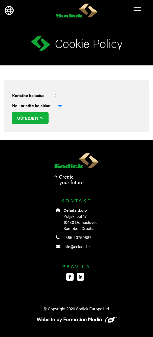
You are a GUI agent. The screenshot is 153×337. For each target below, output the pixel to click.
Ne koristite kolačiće (37, 106)
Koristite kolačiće (34, 95)
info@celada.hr (73, 246)
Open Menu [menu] (137, 10)
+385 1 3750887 (73, 237)
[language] (9, 11)
